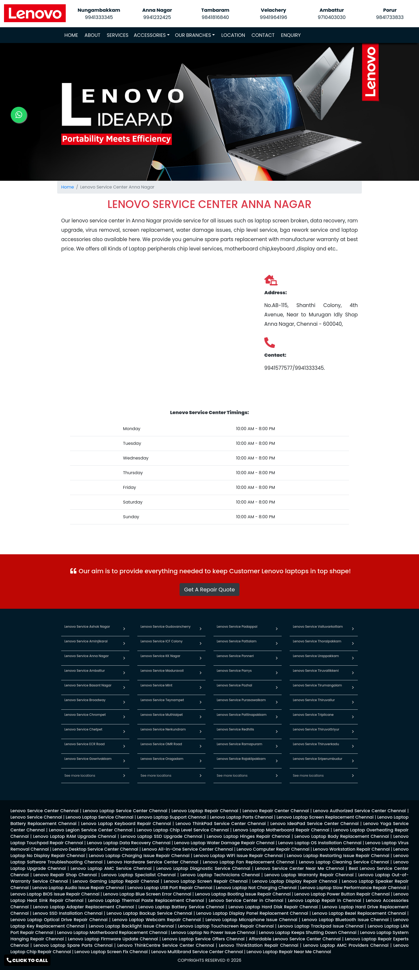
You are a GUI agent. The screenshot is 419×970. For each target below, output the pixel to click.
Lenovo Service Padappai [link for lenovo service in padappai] (237, 626)
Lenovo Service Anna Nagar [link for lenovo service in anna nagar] (86, 656)
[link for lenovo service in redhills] (277, 731)
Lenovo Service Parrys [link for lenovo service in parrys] (234, 670)
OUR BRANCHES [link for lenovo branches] (193, 35)
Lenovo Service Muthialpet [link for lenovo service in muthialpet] (162, 714)
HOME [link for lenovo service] (72, 34)
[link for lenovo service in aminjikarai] (124, 643)
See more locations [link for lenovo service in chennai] (79, 775)
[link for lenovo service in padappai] (277, 628)
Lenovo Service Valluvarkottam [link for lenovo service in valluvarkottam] (318, 626)
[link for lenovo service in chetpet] (124, 731)
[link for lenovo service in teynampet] (201, 702)
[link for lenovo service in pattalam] (277, 643)
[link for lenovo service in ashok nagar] (124, 628)
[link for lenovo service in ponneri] (277, 658)
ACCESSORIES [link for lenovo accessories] (150, 35)
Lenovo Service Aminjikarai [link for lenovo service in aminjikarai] (86, 641)
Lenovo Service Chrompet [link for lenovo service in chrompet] (85, 714)
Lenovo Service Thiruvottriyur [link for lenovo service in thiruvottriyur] (316, 729)
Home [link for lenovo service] (67, 187)
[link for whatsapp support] (209, 595)
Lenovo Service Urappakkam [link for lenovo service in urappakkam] (316, 656)
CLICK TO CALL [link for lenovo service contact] (27, 960)
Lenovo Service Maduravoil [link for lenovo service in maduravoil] (162, 670)
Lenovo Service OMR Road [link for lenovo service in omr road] (161, 744)
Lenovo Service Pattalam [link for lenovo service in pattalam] (237, 641)
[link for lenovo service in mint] (201, 687)
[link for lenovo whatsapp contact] (19, 115)
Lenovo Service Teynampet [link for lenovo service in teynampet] (162, 700)
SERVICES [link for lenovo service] (118, 35)
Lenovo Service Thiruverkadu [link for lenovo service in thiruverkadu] (316, 744)
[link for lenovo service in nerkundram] (201, 731)
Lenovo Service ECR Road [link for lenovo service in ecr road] (84, 744)
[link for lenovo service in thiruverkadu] (353, 746)
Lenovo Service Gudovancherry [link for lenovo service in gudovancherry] (166, 626)
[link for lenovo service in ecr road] (124, 746)
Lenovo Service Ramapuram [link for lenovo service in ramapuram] (239, 744)
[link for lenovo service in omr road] (201, 746)
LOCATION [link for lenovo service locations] (233, 35)
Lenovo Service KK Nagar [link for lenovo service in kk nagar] (160, 656)
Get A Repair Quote (209, 589)
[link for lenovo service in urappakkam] (353, 658)
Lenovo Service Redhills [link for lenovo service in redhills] (235, 729)
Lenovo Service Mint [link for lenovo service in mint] (156, 685)
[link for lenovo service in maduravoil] (201, 672)
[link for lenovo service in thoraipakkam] (353, 643)
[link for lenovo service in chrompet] (124, 716)
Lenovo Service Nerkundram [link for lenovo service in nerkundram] (163, 729)
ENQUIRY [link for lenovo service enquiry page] (291, 35)
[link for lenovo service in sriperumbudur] (353, 761)
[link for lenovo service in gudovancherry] (201, 628)
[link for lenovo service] (35, 13)
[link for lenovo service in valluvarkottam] (353, 628)
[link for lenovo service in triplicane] (353, 716)
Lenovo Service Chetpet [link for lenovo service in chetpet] (83, 729)
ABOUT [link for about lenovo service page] (92, 35)
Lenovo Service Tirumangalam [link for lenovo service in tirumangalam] (317, 685)
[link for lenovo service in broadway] (124, 702)
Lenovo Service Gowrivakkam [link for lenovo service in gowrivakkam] (88, 758)
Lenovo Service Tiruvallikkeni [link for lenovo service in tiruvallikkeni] (316, 670)
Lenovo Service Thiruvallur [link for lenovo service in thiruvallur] (314, 700)
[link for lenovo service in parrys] (277, 672)
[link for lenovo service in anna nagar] (124, 658)
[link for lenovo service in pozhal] (277, 687)
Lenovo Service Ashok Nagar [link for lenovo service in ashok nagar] (87, 626)
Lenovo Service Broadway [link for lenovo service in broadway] (85, 700)
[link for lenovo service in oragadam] (201, 761)
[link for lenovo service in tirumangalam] (353, 687)
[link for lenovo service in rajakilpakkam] (277, 761)
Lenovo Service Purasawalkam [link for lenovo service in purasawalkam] (241, 700)
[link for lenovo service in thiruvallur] (353, 702)
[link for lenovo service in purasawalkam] (277, 702)
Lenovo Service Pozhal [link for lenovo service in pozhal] (234, 685)
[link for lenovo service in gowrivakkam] (124, 761)
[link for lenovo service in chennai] (124, 775)
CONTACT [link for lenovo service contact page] (262, 35)
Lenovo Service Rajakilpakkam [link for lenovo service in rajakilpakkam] (241, 758)
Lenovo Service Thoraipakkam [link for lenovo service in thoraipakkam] (317, 641)
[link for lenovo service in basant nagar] (124, 687)
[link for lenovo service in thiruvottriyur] (353, 731)
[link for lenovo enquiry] (44, 811)
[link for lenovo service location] (209, 204)
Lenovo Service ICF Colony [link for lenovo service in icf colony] (162, 641)
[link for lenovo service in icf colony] (201, 643)
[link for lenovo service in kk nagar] (201, 658)
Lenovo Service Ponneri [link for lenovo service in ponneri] (235, 656)
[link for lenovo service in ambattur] (124, 672)
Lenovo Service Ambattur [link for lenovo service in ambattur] (84, 670)
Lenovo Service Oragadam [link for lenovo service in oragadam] (162, 758)
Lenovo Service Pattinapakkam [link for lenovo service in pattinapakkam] (241, 714)
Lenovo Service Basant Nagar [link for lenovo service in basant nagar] (87, 685)
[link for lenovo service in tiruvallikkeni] (353, 672)
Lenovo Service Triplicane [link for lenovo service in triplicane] (313, 714)
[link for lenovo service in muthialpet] (201, 716)
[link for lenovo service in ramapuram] (277, 746)
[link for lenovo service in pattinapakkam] (277, 716)
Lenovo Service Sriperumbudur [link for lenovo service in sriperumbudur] (317, 758)
